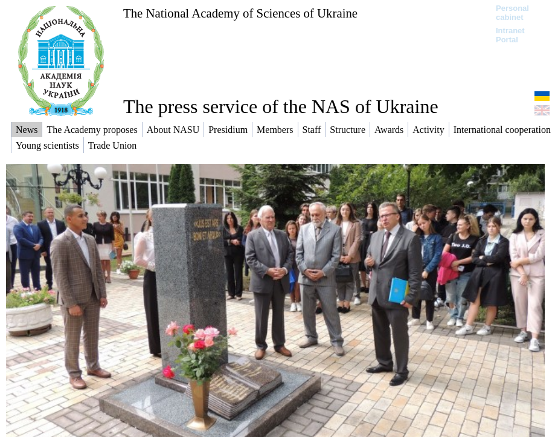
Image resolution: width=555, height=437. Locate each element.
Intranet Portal (510, 35)
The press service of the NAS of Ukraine (280, 106)
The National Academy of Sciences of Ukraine (240, 13)
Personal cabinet (512, 13)
